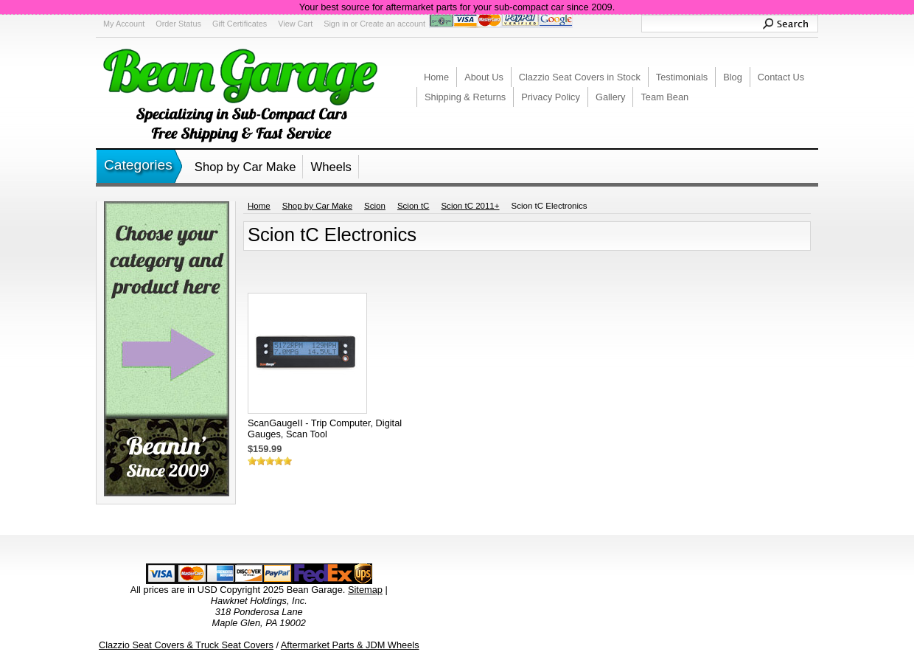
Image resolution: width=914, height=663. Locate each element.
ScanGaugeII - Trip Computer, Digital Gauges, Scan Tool (325, 428)
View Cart (295, 23)
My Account (123, 23)
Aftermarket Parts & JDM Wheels (350, 644)
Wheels (330, 167)
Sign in (336, 23)
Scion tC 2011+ (470, 205)
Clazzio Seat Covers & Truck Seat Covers (186, 644)
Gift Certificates (239, 23)
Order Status (178, 23)
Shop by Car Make (245, 167)
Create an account (392, 23)
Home (259, 205)
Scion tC (413, 205)
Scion (375, 205)
